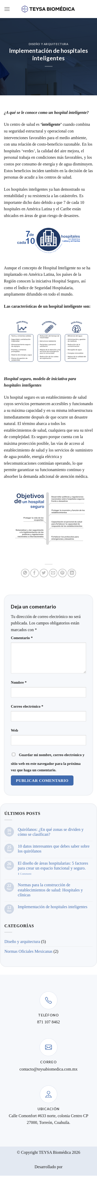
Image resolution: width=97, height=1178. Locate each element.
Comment (25, 873)
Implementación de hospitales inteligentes (52, 907)
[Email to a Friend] (53, 573)
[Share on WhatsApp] (25, 573)
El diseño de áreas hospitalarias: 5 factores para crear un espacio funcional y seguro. (53, 865)
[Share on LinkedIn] (72, 573)
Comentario (22, 638)
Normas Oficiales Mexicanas (28, 951)
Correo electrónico (27, 706)
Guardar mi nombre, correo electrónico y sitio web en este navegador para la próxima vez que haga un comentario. (47, 762)
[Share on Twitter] (44, 573)
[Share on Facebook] (34, 573)
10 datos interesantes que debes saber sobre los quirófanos (53, 848)
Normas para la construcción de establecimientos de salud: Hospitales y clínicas (50, 890)
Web (14, 730)
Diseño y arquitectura (49, 44)
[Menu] (7, 9)
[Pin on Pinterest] (62, 573)
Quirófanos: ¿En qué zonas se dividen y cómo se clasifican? (51, 832)
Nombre (19, 682)
